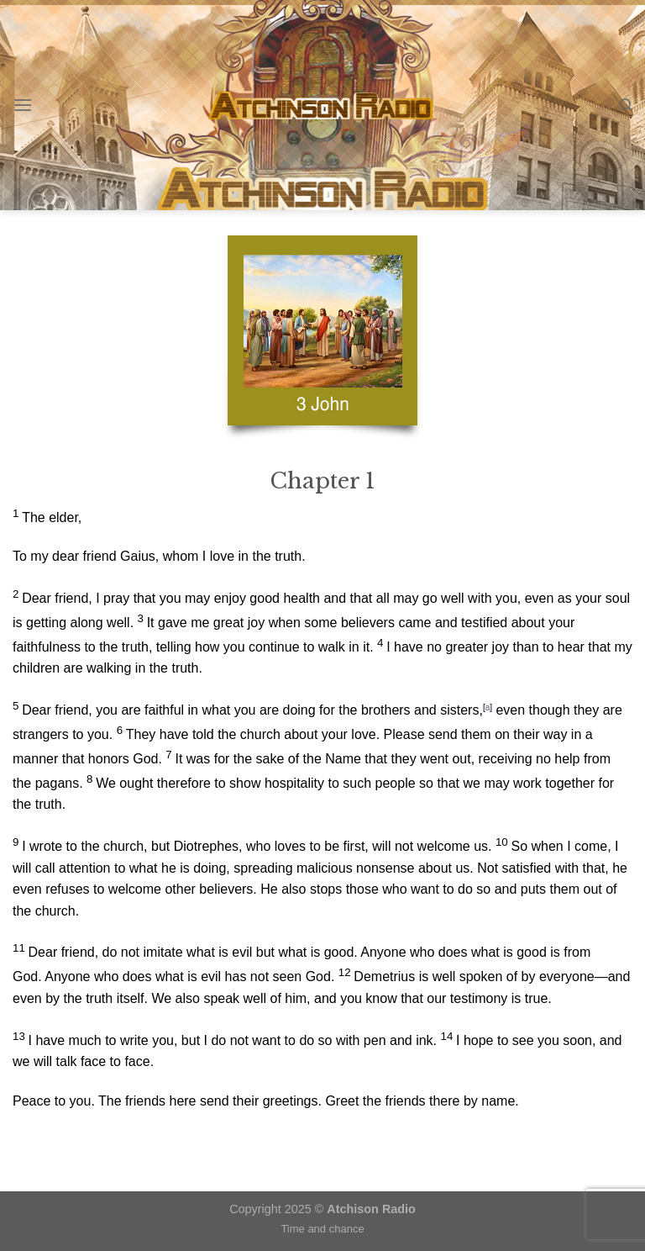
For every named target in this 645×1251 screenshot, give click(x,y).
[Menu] (23, 104)
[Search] (626, 105)
